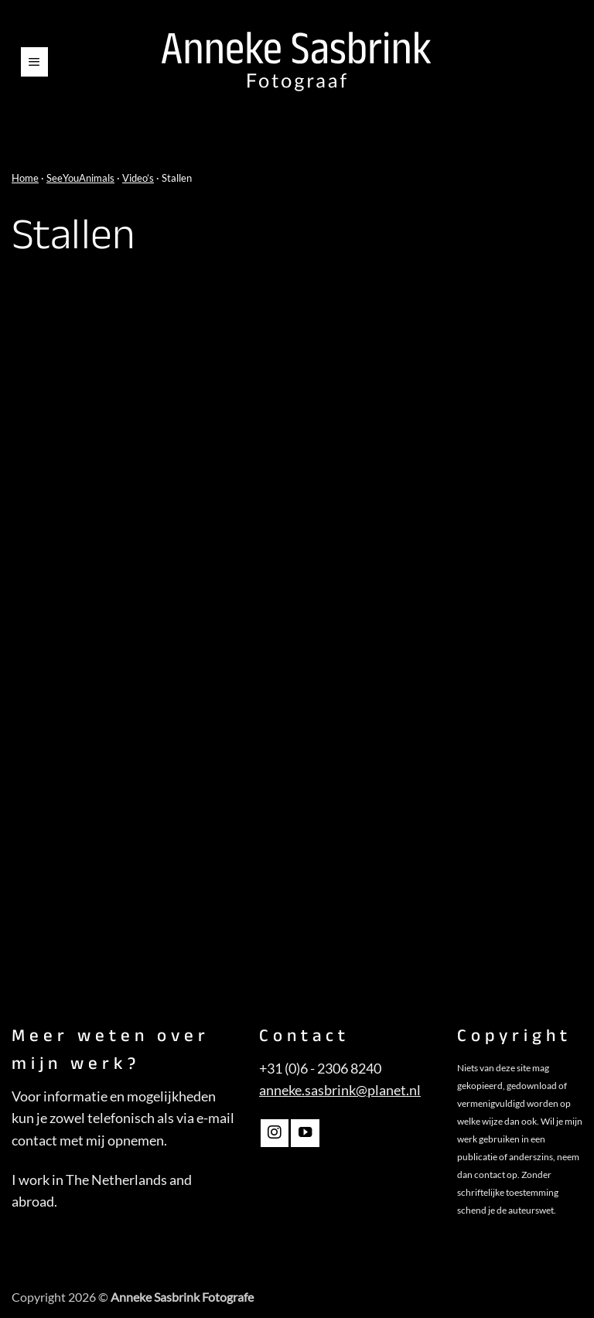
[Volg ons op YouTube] (305, 1133)
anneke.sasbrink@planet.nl (340, 1090)
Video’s (138, 178)
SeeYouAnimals (80, 178)
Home (25, 178)
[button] (34, 62)
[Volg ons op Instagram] (274, 1133)
